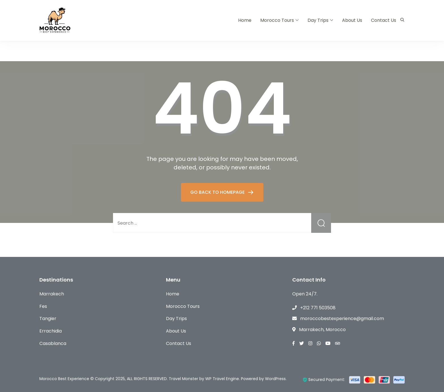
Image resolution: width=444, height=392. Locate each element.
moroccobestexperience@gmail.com (342, 318)
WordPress (275, 379)
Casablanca (52, 343)
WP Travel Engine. (222, 379)
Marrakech (51, 294)
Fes (43, 306)
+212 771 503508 (318, 307)
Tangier (47, 318)
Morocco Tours (277, 20)
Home (244, 20)
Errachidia (50, 331)
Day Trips (318, 20)
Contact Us (383, 20)
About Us (352, 20)
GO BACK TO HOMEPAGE (218, 192)
